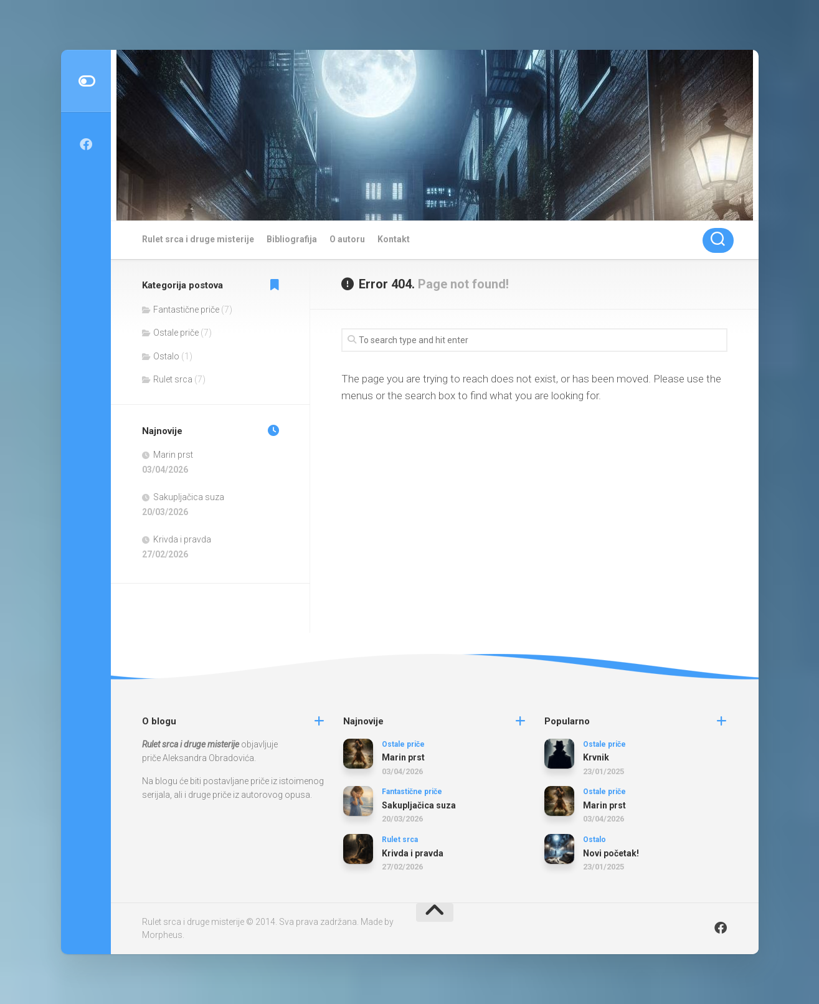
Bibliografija (292, 239)
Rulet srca (172, 379)
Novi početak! (611, 853)
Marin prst (173, 455)
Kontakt (393, 239)
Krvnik (596, 757)
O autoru (347, 239)
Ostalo (166, 356)
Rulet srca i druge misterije (198, 239)
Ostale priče (176, 333)
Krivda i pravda (182, 539)
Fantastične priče (186, 310)
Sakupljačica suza (188, 497)
